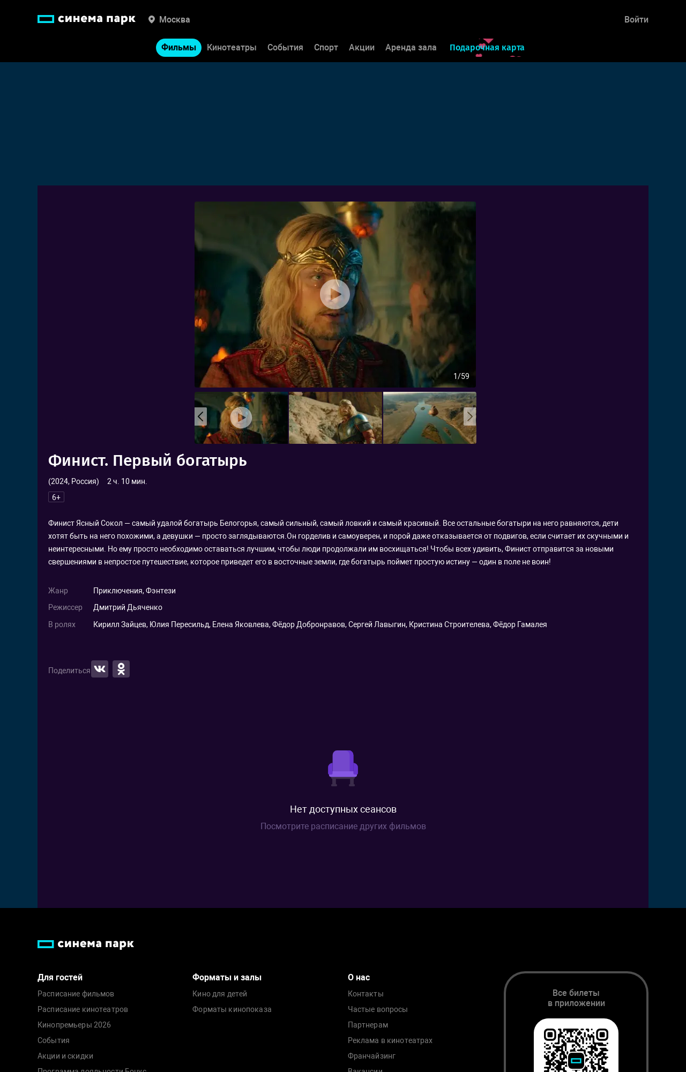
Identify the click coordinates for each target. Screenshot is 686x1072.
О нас (359, 977)
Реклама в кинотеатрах (390, 1041)
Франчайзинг (372, 1056)
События (285, 47)
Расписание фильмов (76, 994)
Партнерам (368, 1025)
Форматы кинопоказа (232, 1010)
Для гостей (60, 977)
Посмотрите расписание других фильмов (343, 826)
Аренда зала (411, 47)
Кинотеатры (232, 47)
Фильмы (178, 47)
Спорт (326, 47)
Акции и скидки (65, 1056)
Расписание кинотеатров (83, 1010)
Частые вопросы (378, 1010)
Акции (362, 47)
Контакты (366, 994)
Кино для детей (219, 994)
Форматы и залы (227, 977)
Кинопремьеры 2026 (74, 1025)
